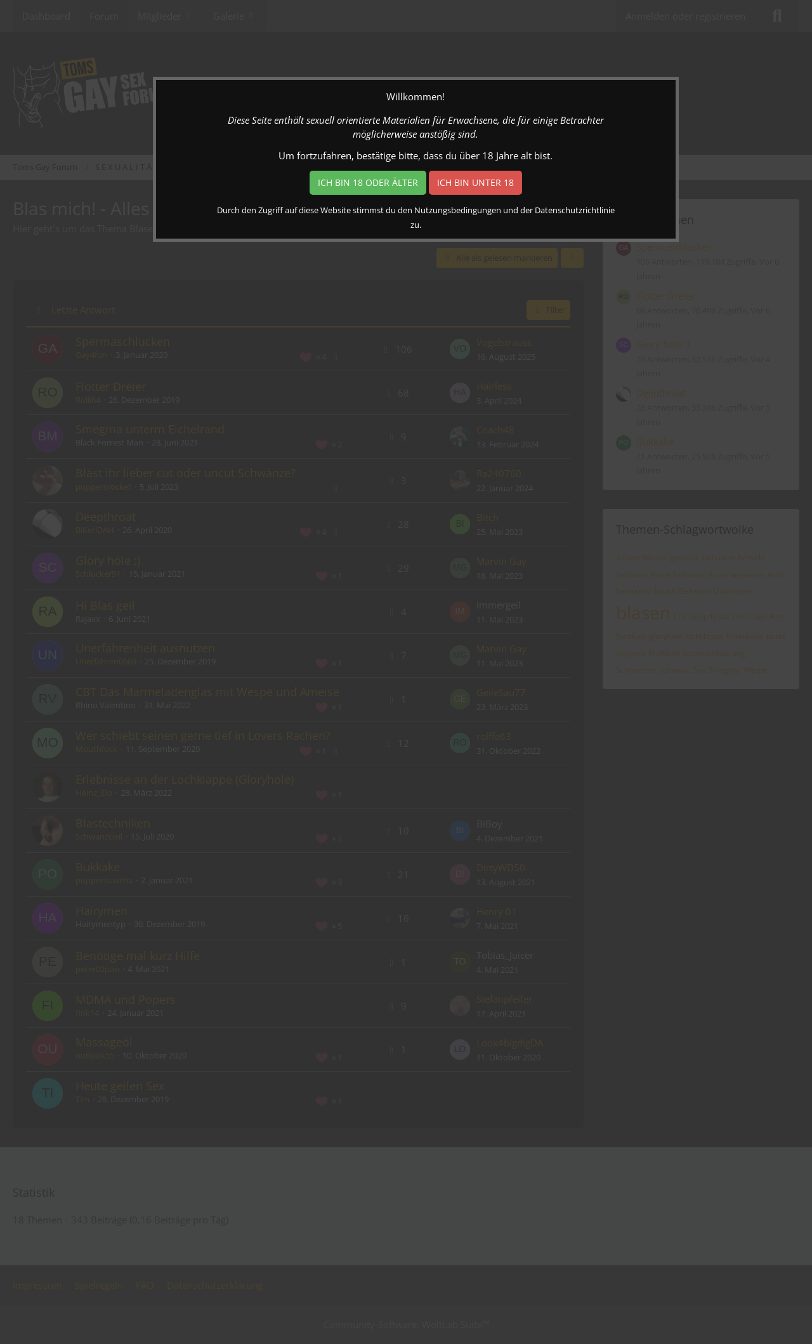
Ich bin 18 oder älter (368, 182)
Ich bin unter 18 (475, 182)
